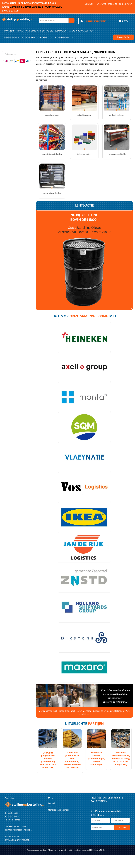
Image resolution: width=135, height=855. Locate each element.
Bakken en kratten (13, 37)
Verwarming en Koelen (61, 37)
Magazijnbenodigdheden (81, 31)
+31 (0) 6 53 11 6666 (17, 826)
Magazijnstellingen (14, 31)
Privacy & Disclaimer (100, 850)
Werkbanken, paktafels (36, 37)
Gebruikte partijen (35, 31)
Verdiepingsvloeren (56, 31)
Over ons (101, 3)
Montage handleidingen (120, 3)
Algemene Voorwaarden (36, 850)
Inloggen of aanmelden (96, 21)
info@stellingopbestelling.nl (19, 830)
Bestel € (123, 37)
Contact (89, 3)
